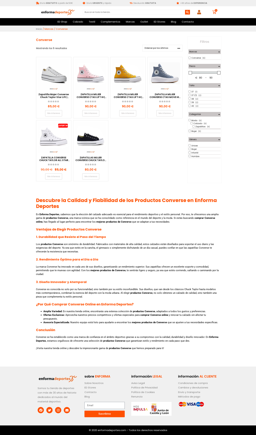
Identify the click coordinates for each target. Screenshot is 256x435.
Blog (173, 21)
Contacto (188, 21)
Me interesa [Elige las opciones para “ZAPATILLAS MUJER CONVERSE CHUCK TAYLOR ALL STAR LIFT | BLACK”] (90, 176)
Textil (92, 21)
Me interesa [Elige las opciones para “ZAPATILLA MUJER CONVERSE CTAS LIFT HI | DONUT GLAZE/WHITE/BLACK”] (90, 113)
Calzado (78, 21)
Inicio (39, 29)
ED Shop (62, 21)
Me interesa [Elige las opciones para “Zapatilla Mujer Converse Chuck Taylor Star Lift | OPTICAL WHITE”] (53, 113)
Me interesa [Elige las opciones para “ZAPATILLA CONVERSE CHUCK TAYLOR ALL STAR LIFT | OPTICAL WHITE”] (53, 176)
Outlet (144, 21)
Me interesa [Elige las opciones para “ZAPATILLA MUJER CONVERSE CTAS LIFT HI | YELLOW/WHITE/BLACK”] (127, 113)
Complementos (110, 21)
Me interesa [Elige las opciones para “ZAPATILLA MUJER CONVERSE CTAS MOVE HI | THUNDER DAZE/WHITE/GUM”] (165, 113)
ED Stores (159, 21)
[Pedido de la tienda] (162, 48)
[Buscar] (187, 12)
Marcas (130, 21)
